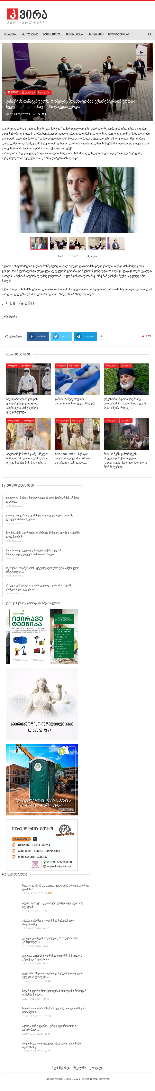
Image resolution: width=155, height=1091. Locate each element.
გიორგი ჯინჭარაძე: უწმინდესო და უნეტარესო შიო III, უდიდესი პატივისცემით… (39, 519)
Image (13, 92)
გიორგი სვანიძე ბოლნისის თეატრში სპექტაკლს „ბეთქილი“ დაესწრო (52, 957)
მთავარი (10, 34)
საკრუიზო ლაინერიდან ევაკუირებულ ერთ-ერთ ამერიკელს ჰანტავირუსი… (42, 572)
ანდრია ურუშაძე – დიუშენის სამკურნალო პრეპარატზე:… (48, 922)
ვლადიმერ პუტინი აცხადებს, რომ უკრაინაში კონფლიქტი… (50, 940)
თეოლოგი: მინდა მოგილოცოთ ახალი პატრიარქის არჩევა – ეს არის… (43, 501)
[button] (59, 243)
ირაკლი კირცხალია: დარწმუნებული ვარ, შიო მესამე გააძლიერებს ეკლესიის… (39, 589)
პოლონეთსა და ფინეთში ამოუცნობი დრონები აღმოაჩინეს (51, 1045)
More (111, 34)
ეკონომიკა (74, 34)
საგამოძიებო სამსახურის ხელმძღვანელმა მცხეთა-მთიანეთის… (54, 1010)
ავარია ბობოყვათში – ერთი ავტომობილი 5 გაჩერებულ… (49, 1028)
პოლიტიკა (30, 34)
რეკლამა (79, 1067)
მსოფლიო (95, 34)
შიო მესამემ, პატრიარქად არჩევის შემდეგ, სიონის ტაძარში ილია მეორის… (43, 536)
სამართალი (52, 34)
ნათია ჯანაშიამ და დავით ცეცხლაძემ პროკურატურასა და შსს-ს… (55, 887)
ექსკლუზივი (28, 92)
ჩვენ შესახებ (61, 1067)
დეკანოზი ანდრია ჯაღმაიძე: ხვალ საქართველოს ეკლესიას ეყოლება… (52, 975)
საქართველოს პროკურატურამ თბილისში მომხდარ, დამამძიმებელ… (54, 993)
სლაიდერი (44, 92)
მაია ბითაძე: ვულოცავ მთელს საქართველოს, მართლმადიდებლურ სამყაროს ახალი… (34, 554)
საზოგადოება (111, 365)
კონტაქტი (96, 1067)
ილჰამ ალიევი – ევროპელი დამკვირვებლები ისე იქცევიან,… (52, 905)
